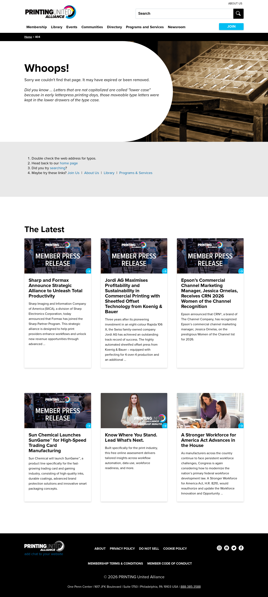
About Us (91, 172)
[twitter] (233, 548)
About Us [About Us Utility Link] (235, 3)
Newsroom (176, 27)
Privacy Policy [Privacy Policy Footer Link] (122, 548)
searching (57, 168)
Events (71, 27)
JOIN (231, 26)
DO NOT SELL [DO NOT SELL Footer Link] (149, 548)
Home (28, 37)
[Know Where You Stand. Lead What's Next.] (134, 447)
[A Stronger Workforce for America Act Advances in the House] (210, 447)
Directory (114, 27)
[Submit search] (238, 14)
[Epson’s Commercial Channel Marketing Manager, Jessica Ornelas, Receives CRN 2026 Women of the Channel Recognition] (210, 303)
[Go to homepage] (44, 548)
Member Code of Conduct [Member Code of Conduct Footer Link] (169, 563)
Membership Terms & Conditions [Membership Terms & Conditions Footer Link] (115, 563)
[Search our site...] (184, 14)
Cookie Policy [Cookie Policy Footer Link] (175, 548)
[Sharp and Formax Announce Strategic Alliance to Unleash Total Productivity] (57, 303)
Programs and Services (145, 27)
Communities (92, 27)
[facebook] (241, 548)
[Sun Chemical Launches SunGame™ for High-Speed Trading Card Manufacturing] (57, 447)
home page (69, 163)
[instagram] (219, 548)
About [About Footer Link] (100, 548)
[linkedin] (226, 548)
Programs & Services (135, 172)
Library (56, 27)
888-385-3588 (191, 586)
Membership (36, 27)
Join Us (73, 172)
